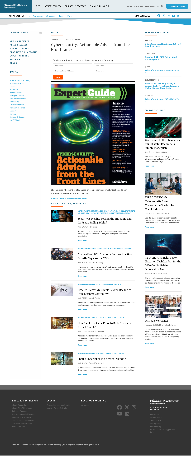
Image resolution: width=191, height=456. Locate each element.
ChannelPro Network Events (58, 405)
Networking (14, 102)
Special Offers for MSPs (22, 423)
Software (13, 114)
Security (13, 111)
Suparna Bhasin (161, 152)
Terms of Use (155, 421)
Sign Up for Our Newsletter (23, 420)
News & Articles (19, 41)
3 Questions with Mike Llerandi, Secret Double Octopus (163, 45)
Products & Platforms (23, 52)
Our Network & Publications (23, 414)
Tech (38, 6)
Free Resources (152, 6)
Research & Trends (17, 108)
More (69, 16)
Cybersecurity (53, 6)
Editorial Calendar (19, 411)
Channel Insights (99, 6)
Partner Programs (17, 105)
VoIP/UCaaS (14, 120)
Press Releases (18, 45)
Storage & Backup (17, 117)
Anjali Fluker (162, 274)
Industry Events (16, 92)
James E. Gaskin (94, 298)
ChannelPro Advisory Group (23, 417)
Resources (16, 59)
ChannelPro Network (73, 40)
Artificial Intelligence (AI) (20, 80)
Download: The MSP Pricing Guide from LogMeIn (161, 58)
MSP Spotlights (19, 48)
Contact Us (154, 415)
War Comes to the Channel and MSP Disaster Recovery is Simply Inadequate (163, 144)
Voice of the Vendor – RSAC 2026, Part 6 (163, 100)
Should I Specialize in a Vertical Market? (102, 359)
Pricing (61, 16)
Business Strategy (75, 6)
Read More (82, 240)
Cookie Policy (155, 427)
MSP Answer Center (17, 99)
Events (129, 6)
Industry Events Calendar (57, 408)
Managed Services (17, 95)
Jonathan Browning (96, 263)
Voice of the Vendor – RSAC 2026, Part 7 (163, 71)
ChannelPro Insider (177, 6)
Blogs (13, 63)
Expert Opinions (19, 56)
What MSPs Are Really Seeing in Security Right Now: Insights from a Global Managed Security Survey (162, 86)
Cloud (12, 86)
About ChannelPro (19, 405)
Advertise (138, 6)
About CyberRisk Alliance (22, 408)
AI (29, 16)
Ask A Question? (18, 426)
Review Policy (156, 418)
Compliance (38, 16)
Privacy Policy (155, 424)
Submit (58, 77)
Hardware (13, 89)
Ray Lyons (93, 227)
